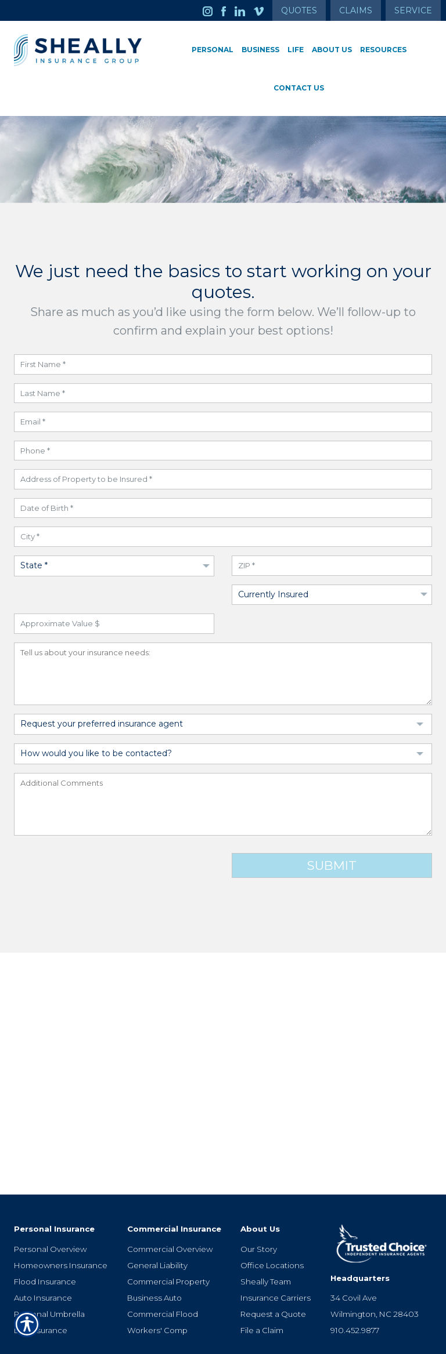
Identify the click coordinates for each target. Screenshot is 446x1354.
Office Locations (272, 1226)
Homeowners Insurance (60, 1226)
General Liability (157, 1226)
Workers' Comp (157, 1291)
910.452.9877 (354, 1291)
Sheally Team (265, 1242)
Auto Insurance (43, 1259)
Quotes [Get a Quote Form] (299, 10)
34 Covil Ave (353, 1259)
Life (295, 49)
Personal (212, 49)
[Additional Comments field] (223, 804)
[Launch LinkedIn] (244, 10)
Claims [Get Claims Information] (355, 10)
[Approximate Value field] (114, 624)
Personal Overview (50, 1210)
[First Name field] (223, 364)
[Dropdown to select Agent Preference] (223, 724)
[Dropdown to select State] (114, 566)
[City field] (223, 537)
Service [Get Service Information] (413, 10)
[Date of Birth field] (223, 508)
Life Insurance (40, 1291)
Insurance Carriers (275, 1259)
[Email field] (223, 422)
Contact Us (299, 88)
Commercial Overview (170, 1210)
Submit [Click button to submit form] (332, 865)
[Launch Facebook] (228, 10)
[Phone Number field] (223, 451)
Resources (383, 49)
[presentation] (102, 872)
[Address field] (223, 479)
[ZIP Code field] (332, 566)
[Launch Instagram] (212, 10)
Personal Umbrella (49, 1275)
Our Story (258, 1210)
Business (260, 49)
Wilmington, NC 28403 (374, 1275)
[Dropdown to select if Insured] (332, 595)
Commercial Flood (162, 1275)
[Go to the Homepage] (78, 50)
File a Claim (261, 1291)
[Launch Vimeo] (263, 10)
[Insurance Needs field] (223, 674)
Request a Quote (273, 1275)
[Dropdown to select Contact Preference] (223, 753)
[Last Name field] (223, 393)
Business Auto (154, 1259)
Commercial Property (168, 1242)
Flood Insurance (45, 1242)
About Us (332, 49)
